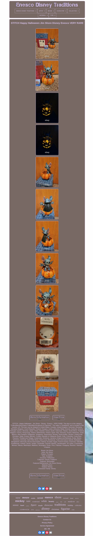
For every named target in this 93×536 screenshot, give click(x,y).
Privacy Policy (47, 523)
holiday (70, 505)
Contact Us (47, 520)
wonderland (36, 501)
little (61, 501)
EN (45, 529)
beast (71, 498)
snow (18, 497)
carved (40, 498)
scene (73, 509)
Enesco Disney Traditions (47, 516)
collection (78, 505)
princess (77, 498)
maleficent (71, 501)
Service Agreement (47, 526)
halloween (38, 509)
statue (57, 502)
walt (65, 501)
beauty (51, 501)
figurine (65, 508)
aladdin (33, 498)
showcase (48, 505)
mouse (25, 497)
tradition (27, 505)
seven (32, 509)
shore (58, 497)
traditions (60, 504)
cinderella (24, 509)
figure (33, 505)
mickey (20, 500)
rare (28, 501)
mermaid (65, 498)
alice (77, 501)
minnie (16, 505)
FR (49, 529)
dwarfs (40, 505)
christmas (55, 509)
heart (22, 505)
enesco (49, 497)
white (44, 501)
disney (46, 508)
